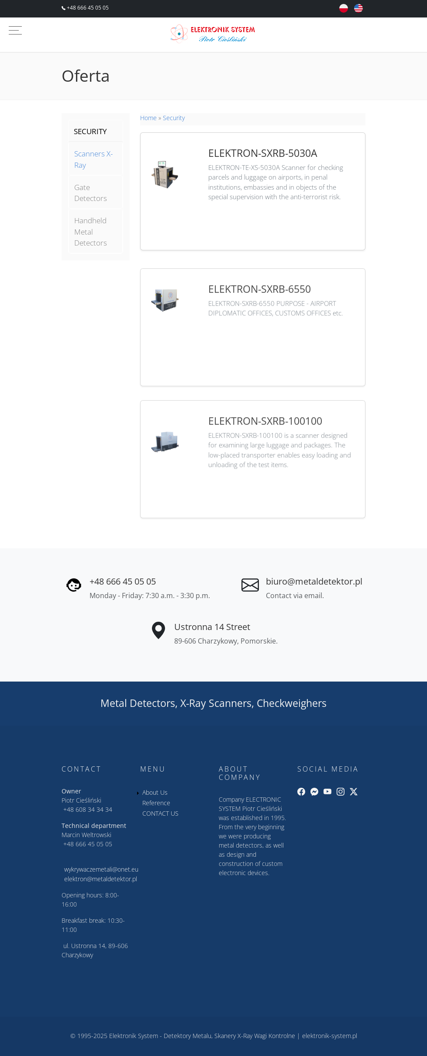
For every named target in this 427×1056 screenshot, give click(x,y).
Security (174, 118)
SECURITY (90, 131)
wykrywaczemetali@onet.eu (101, 869)
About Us (155, 792)
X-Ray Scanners (215, 703)
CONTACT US (160, 813)
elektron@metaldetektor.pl (100, 879)
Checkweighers (292, 703)
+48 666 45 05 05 (87, 7)
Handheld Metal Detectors (90, 231)
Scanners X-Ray (93, 159)
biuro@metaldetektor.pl (314, 581)
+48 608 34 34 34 (87, 809)
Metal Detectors (137, 703)
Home (148, 118)
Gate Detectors (90, 193)
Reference (156, 803)
